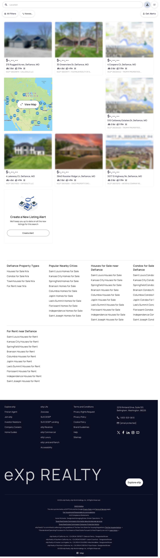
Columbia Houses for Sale (105, 294)
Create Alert (28, 233)
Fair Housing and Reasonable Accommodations (79, 512)
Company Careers (13, 427)
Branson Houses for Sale (104, 290)
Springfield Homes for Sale (64, 281)
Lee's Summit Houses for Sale (107, 304)
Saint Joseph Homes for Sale (65, 315)
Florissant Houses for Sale (105, 309)
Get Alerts (149, 13)
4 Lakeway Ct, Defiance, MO (20, 176)
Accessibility (46, 447)
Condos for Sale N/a (18, 276)
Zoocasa (45, 412)
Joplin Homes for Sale (61, 296)
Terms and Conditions (84, 407)
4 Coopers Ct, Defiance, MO (121, 64)
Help (76, 432)
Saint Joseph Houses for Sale (107, 319)
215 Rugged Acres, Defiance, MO (22, 64)
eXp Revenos (47, 427)
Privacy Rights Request (84, 412)
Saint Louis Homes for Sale (64, 271)
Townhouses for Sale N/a (21, 281)
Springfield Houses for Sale (106, 285)
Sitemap (77, 437)
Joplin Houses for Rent (19, 361)
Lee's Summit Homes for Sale (65, 300)
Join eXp (8, 417)
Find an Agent (11, 412)
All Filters (10, 13)
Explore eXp (10, 407)
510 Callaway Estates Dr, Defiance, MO (127, 120)
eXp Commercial (48, 432)
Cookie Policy (80, 422)
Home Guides (11, 432)
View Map (28, 104)
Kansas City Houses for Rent (22, 341)
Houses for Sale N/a (18, 271)
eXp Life (44, 407)
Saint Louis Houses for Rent (22, 336)
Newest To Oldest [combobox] (29, 13)
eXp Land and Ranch (50, 442)
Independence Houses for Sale (108, 314)
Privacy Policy (80, 417)
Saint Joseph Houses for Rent (23, 381)
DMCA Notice (78, 506)
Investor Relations (13, 422)
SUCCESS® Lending (50, 422)
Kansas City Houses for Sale (106, 280)
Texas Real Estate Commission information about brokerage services (79, 521)
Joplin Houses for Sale (103, 299)
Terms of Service (101, 509)
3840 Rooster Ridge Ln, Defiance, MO (76, 176)
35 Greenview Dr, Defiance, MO (73, 64)
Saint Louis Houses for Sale (106, 275)
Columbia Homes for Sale (63, 291)
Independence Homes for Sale (65, 310)
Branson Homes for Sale (62, 286)
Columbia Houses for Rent (21, 356)
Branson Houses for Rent (21, 351)
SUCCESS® (46, 417)
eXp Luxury (46, 437)
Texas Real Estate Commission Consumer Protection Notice (79, 524)
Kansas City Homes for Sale (64, 276)
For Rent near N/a (16, 286)
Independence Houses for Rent (24, 376)
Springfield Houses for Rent (22, 346)
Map (80, 553)
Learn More (113, 530)
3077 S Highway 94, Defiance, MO (124, 176)
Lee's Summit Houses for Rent (23, 366)
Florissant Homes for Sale (63, 305)
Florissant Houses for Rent (21, 371)
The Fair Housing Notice (113, 527)
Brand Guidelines (81, 427)
